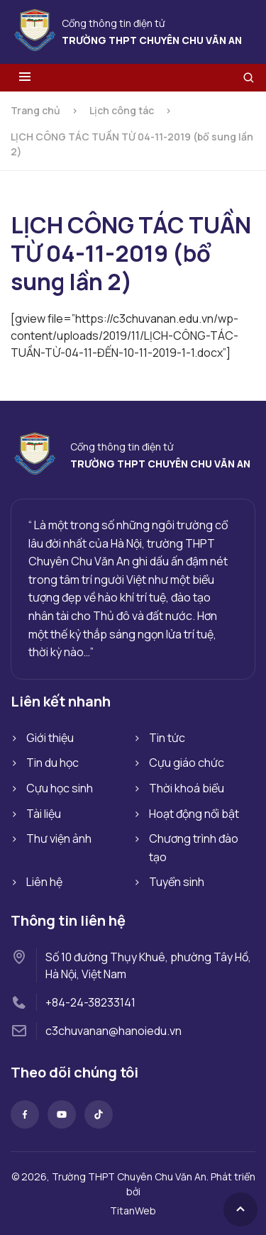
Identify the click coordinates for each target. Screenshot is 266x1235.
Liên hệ (44, 882)
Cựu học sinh (59, 788)
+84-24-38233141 (90, 1002)
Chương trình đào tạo (193, 848)
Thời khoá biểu (186, 788)
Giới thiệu (50, 738)
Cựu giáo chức (186, 762)
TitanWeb (133, 1210)
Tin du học (52, 762)
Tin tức (167, 738)
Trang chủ (35, 110)
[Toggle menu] (25, 78)
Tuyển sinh (176, 882)
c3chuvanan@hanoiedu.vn (113, 1031)
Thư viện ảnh (59, 838)
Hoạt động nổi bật (194, 813)
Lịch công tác (121, 110)
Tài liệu (43, 813)
